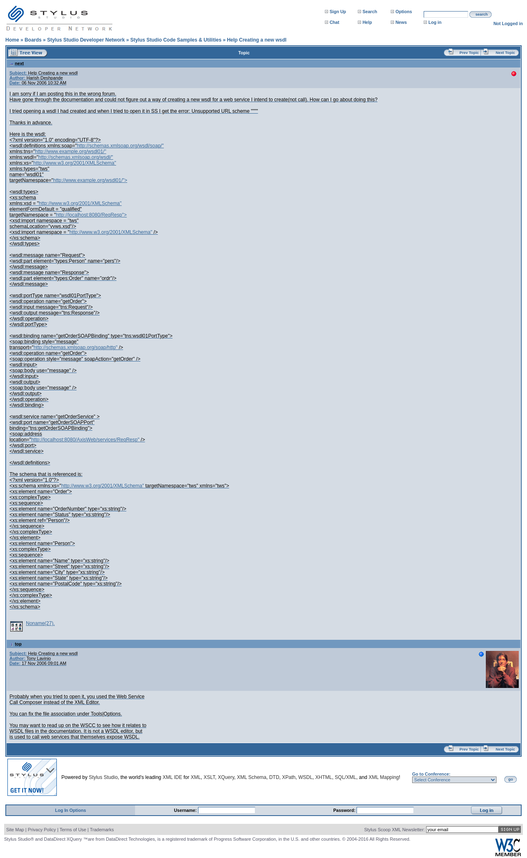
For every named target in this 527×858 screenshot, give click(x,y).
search (482, 14)
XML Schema (251, 777)
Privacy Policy (42, 829)
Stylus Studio (103, 777)
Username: (186, 810)
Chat (334, 22)
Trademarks (102, 829)
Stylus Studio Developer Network (86, 40)
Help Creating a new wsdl (257, 40)
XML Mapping (383, 777)
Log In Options (70, 810)
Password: (345, 810)
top (15, 643)
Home (12, 40)
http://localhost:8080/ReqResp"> (91, 215)
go (510, 779)
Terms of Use (73, 829)
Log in (434, 22)
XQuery (226, 777)
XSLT (209, 777)
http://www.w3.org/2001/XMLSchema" (74, 163)
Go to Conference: (431, 774)
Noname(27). (40, 623)
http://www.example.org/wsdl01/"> (90, 180)
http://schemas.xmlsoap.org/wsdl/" (75, 157)
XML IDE (172, 777)
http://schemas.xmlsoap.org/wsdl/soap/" (120, 146)
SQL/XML (345, 777)
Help (367, 22)
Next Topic (505, 53)
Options (403, 11)
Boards (33, 40)
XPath (289, 777)
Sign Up (337, 11)
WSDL (305, 777)
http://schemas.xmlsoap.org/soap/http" (76, 347)
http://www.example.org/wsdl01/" (70, 151)
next (16, 63)
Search (369, 11)
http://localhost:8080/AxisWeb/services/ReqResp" (85, 440)
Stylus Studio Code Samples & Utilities (175, 40)
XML (196, 777)
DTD (274, 777)
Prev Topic (469, 53)
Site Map (15, 829)
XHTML (323, 777)
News (401, 22)
